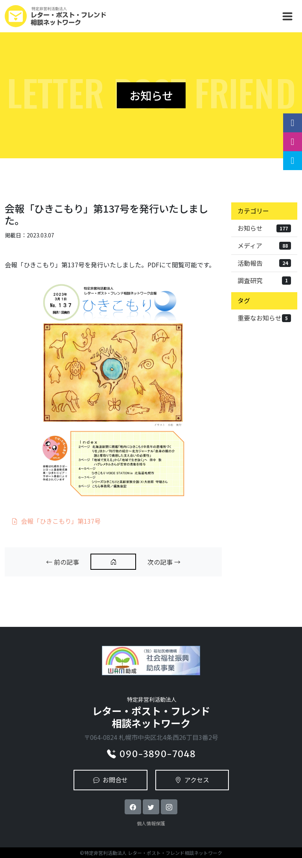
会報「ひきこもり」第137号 (56, 521)
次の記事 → (163, 562)
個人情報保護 (151, 823)
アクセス (192, 779)
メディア (264, 245)
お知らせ (264, 228)
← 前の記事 (62, 562)
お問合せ (110, 779)
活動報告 (264, 263)
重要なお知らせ (264, 317)
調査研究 (264, 280)
